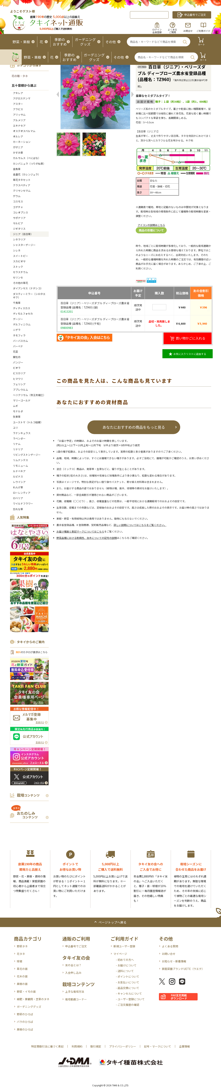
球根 (19, 961)
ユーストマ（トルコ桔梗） (28, 422)
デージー (18, 319)
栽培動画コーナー (76, 999)
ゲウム (16, 196)
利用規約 (77, 1046)
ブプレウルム (20, 389)
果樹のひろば (25, 1029)
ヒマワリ (18, 379)
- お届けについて (126, 965)
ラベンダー (19, 438)
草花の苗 (22, 969)
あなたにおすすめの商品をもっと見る (133, 427)
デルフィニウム (22, 324)
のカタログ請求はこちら (32, 652)
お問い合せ (168, 954)
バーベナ (18, 346)
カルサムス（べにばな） (27, 158)
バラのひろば (25, 1022)
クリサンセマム (22, 190)
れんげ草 (18, 487)
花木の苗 (22, 976)
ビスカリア (19, 373)
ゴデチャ (18, 207)
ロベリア (18, 498)
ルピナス (18, 476)
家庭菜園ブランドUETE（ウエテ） (183, 969)
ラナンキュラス (22, 433)
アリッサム (19, 114)
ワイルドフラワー (23, 503)
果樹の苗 (22, 984)
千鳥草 (16, 303)
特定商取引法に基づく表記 (47, 1046)
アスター (18, 104)
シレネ (16, 250)
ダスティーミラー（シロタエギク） (29, 295)
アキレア (18, 93)
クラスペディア (21, 185)
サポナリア (19, 218)
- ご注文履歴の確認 (127, 1005)
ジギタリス (19, 228)
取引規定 (95, 1046)
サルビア (18, 223)
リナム (16, 444)
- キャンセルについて (129, 993)
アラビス (18, 109)
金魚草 (16, 169)
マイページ (120, 954)
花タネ (21, 954)
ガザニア (18, 147)
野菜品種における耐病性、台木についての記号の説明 (86, 538)
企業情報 (184, 1046)
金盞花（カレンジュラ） (26, 174)
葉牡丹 (16, 357)
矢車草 (16, 416)
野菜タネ (22, 946)
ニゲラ (16, 330)
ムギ (15, 406)
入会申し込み (73, 973)
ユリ (15, 427)
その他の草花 (20, 283)
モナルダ (18, 411)
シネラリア (19, 239)
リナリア (18, 449)
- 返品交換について (127, 988)
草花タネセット (22, 180)
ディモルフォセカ (23, 313)
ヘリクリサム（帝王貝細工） (29, 395)
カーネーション (22, 142)
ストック (18, 266)
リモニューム (20, 465)
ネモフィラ (19, 335)
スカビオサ (19, 261)
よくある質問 (170, 946)
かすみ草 (18, 152)
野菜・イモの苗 (26, 991)
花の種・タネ (20, 76)
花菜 (15, 351)
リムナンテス (20, 460)
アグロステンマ (21, 98)
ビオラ (16, 368)
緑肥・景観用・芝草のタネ (33, 999)
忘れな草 (18, 509)
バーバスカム (20, 341)
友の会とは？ (73, 965)
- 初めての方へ (125, 960)
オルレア (18, 136)
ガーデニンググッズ (29, 1007)
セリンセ (18, 277)
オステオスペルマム (24, 131)
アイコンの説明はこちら (151, 225)
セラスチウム (22, 272)
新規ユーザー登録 (124, 946)
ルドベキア (19, 471)
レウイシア (19, 482)
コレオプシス (20, 212)
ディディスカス (21, 308)
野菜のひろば (25, 1014)
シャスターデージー (24, 245)
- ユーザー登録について (130, 999)
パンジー (18, 362)
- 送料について (125, 971)
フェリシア (19, 384)
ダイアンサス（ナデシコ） (28, 288)
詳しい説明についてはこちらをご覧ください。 (140, 525)
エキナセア (19, 125)
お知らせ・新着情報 (174, 961)
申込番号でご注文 (76, 946)
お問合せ (188, 30)
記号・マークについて (157, 1046)
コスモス (18, 201)
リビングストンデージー (27, 454)
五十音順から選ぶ (24, 85)
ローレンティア (21, 493)
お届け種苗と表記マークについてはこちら (80, 531)
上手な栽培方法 (74, 991)
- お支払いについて (127, 982)
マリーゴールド (22, 400)
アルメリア (19, 120)
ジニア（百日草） (23, 234)
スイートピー (20, 256)
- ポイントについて (127, 976)
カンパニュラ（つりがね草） (29, 163)
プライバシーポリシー (122, 1046)
